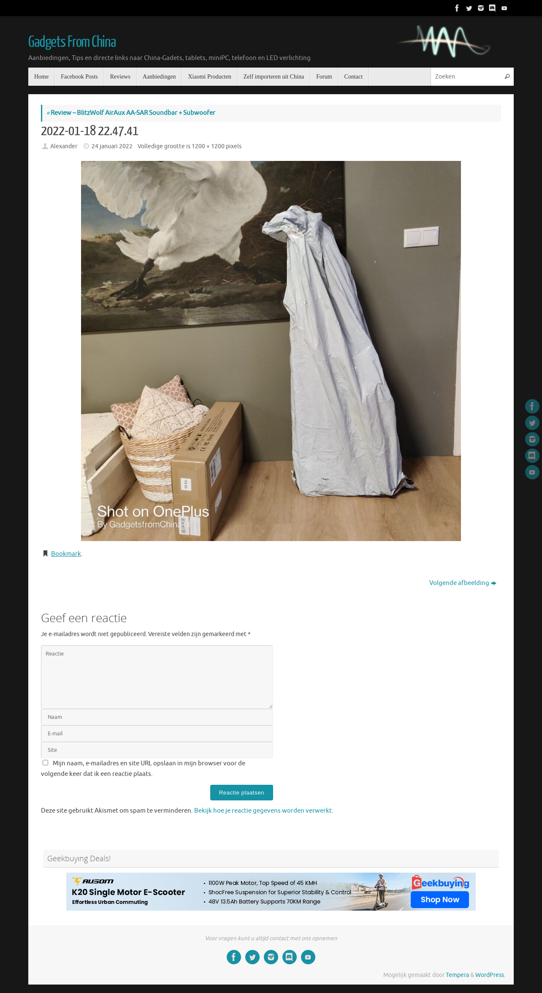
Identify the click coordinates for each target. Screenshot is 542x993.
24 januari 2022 (112, 146)
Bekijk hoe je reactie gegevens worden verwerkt (263, 811)
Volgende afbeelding (462, 583)
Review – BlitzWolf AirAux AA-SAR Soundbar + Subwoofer (130, 113)
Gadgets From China (71, 42)
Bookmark (66, 554)
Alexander (63, 146)
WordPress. (490, 975)
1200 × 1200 (208, 146)
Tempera (457, 975)
